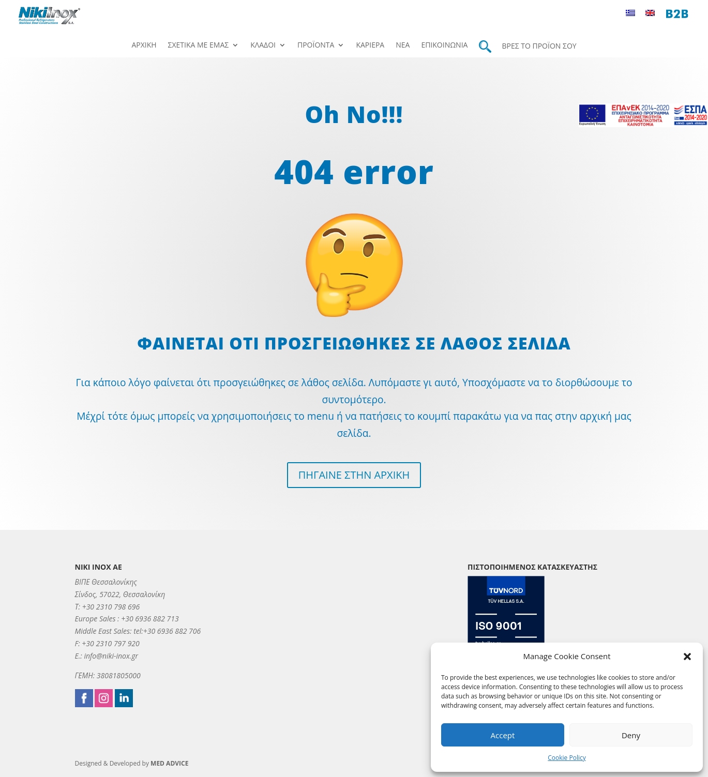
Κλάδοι (263, 45)
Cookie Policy (566, 757)
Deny (631, 735)
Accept (503, 735)
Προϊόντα (315, 45)
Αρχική (143, 45)
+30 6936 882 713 (149, 618)
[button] (687, 656)
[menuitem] (633, 12)
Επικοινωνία (444, 45)
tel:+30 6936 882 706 (167, 631)
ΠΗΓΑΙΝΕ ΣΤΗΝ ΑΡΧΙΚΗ (354, 475)
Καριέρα (370, 45)
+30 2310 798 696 (111, 607)
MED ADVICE (169, 763)
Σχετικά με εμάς (198, 45)
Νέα (403, 45)
